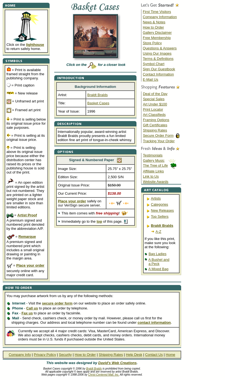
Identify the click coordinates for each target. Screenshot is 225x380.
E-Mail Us (150, 79)
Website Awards (155, 182)
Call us (32, 308)
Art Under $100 (155, 104)
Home (170, 355)
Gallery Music (153, 160)
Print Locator (153, 109)
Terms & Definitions (158, 59)
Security (65, 355)
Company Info (20, 355)
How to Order (153, 27)
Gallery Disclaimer (157, 32)
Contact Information (158, 74)
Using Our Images (157, 53)
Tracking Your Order (159, 141)
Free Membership (157, 38)
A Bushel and (158, 260)
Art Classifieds (154, 115)
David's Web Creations (117, 363)
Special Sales (153, 99)
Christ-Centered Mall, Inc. (103, 374)
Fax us (27, 313)
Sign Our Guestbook (159, 69)
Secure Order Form (158, 135)
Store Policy (152, 43)
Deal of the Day (155, 94)
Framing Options (156, 120)
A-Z (158, 232)
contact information (154, 322)
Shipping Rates (155, 130)
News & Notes (154, 22)
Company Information (160, 17)
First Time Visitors (157, 12)
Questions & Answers (160, 48)
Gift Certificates (155, 125)
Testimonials (153, 155)
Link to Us (151, 176)
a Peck (154, 264)
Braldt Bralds (94, 368)
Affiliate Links (153, 171)
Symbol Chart (153, 64)
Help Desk (134, 355)
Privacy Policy (45, 355)
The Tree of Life (155, 165)
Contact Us (154, 355)
